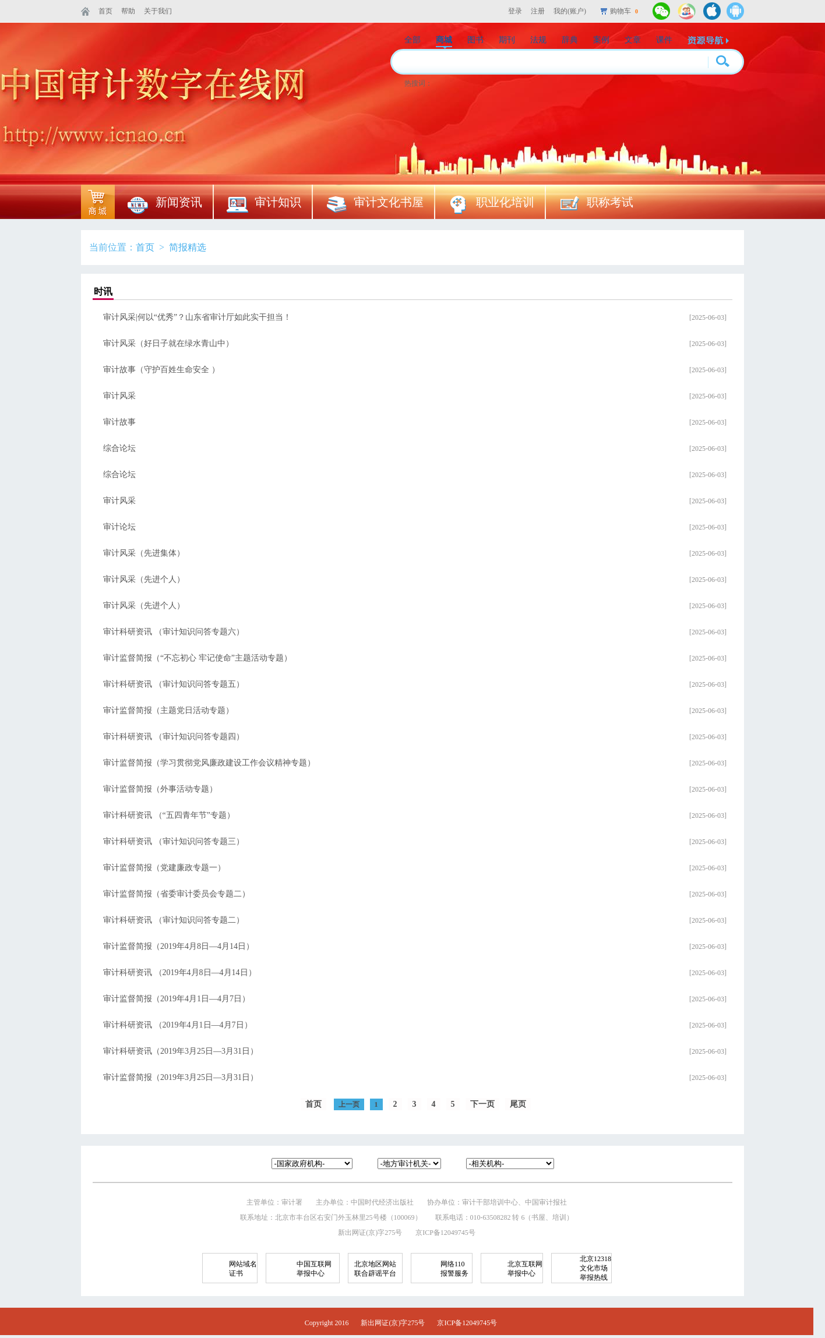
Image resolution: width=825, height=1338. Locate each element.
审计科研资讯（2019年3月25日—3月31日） (180, 1051)
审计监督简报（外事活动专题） (160, 789)
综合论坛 (119, 448)
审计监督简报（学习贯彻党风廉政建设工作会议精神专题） (209, 762)
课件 (664, 40)
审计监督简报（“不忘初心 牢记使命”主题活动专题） (197, 658)
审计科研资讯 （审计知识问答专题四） (173, 736)
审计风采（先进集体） (144, 553)
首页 (105, 11)
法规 (538, 40)
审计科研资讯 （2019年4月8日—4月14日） (179, 972)
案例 (601, 40)
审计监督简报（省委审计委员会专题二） (176, 893)
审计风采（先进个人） (144, 579)
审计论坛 (119, 527)
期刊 (507, 40)
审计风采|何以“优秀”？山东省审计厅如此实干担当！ (197, 317)
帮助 (128, 11)
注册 (538, 11)
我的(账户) (569, 11)
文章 (633, 40)
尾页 (518, 1104)
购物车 (624, 11)
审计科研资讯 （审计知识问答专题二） (173, 920)
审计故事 (119, 422)
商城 (444, 40)
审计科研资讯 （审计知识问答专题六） (173, 631)
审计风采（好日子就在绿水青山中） (168, 343)
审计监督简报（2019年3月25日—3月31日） (180, 1077)
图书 (475, 40)
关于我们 (158, 11)
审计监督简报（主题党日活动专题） (168, 710)
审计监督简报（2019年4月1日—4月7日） (176, 998)
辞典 (570, 40)
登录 (515, 11)
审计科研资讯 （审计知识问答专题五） (173, 684)
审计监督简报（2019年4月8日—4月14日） (178, 946)
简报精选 (187, 247)
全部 (412, 40)
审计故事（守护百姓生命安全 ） (161, 369)
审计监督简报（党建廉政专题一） (164, 867)
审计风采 (119, 395)
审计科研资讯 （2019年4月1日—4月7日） (177, 1025)
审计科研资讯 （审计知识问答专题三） (173, 841)
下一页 (482, 1104)
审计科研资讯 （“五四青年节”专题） (169, 815)
